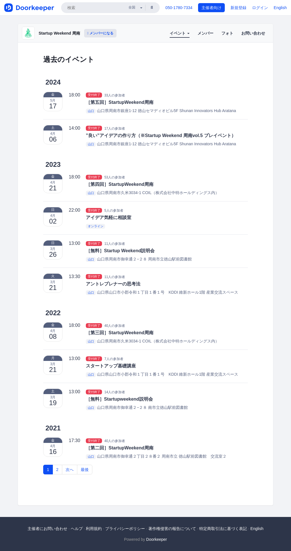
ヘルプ (77, 528)
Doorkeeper (156, 539)
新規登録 (238, 7)
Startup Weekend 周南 (59, 33)
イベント (180, 33)
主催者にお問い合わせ (47, 528)
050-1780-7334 (178, 7)
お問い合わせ (253, 33)
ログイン (260, 7)
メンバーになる (100, 33)
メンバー (205, 33)
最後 (85, 469)
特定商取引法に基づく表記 (223, 528)
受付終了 (94, 95)
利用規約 (94, 528)
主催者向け (211, 7)
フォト (227, 33)
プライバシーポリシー (125, 528)
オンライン (95, 226)
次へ (70, 469)
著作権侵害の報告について (172, 528)
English (280, 7)
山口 (91, 111)
